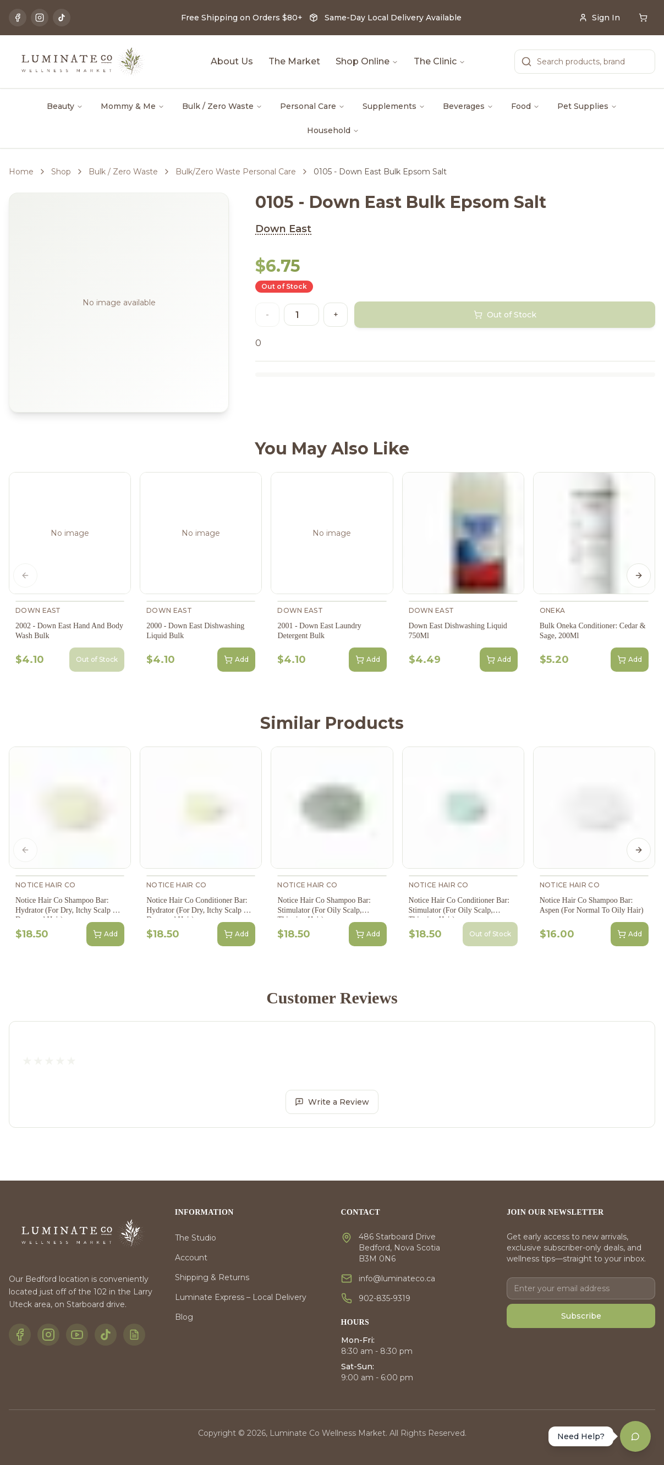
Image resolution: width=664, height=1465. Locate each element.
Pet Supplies (587, 106)
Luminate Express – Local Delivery (240, 1297)
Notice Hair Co (45, 885)
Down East (283, 229)
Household (333, 130)
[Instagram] (39, 17)
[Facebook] (17, 17)
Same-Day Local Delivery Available (393, 18)
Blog (184, 1317)
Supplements (394, 106)
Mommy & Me (132, 106)
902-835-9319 (384, 1298)
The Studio (195, 1238)
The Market (294, 61)
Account (191, 1258)
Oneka (553, 610)
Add (236, 659)
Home (21, 172)
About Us (232, 61)
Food (525, 106)
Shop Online (367, 61)
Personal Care (312, 106)
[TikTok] (61, 17)
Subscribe (581, 1316)
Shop (61, 172)
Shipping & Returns (212, 1277)
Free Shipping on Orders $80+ (242, 18)
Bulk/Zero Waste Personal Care (235, 172)
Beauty (65, 106)
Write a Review (332, 1102)
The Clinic (439, 61)
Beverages (468, 106)
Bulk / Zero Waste (222, 106)
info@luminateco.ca (397, 1278)
